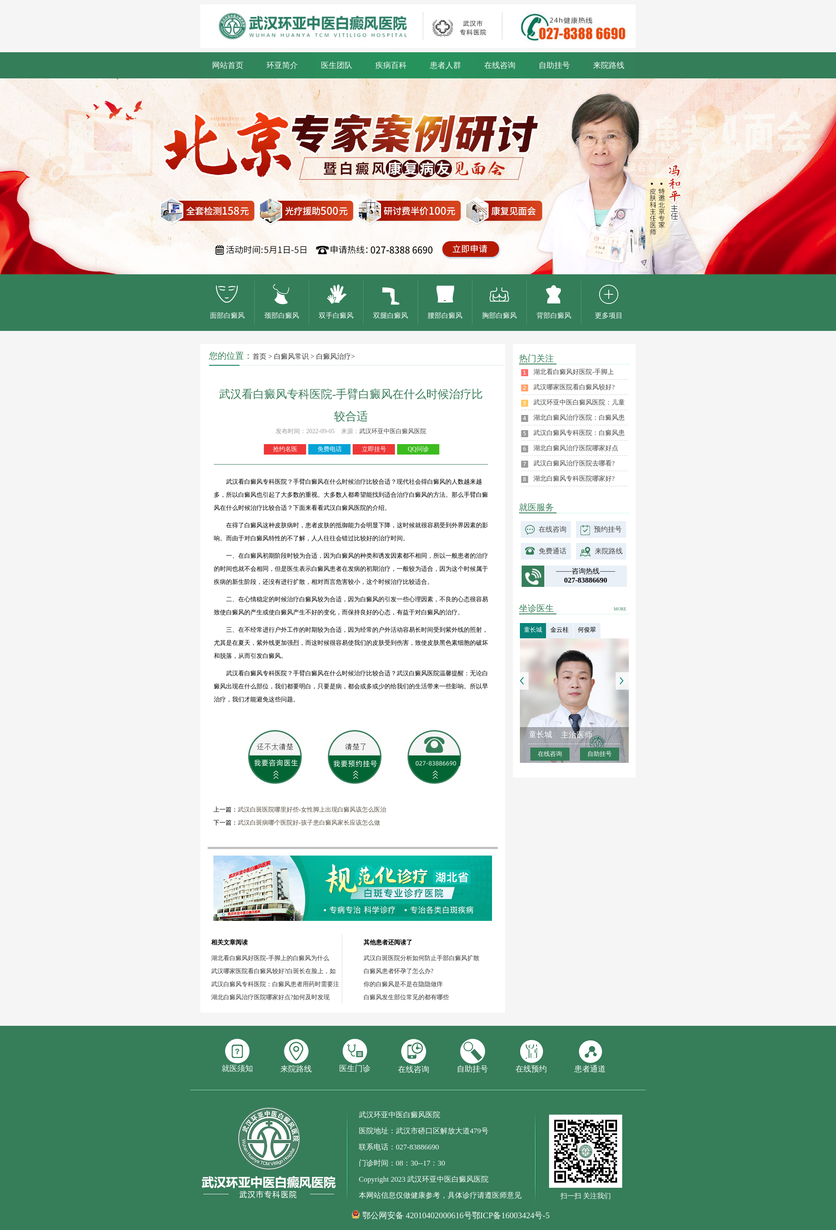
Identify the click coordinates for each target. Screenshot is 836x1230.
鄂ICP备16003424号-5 (510, 1215)
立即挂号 (374, 449)
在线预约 (531, 1056)
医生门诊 (355, 1056)
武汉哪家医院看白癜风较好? (574, 387)
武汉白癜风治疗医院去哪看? (574, 463)
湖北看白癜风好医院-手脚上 (573, 371)
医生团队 (336, 65)
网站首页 (227, 65)
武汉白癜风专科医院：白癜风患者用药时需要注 (275, 984)
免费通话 (552, 551)
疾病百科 (391, 65)
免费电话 (329, 449)
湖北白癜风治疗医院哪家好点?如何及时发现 (270, 997)
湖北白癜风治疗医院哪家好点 (575, 448)
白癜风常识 (291, 356)
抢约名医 (285, 449)
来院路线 (608, 65)
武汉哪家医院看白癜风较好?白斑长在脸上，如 (273, 971)
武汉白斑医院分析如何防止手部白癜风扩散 (421, 958)
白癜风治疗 (333, 356)
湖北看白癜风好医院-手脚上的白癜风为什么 (270, 958)
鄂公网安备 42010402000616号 (417, 1215)
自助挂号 (554, 65)
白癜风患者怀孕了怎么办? (398, 971)
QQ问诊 (418, 449)
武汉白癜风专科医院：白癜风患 (579, 432)
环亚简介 (282, 65)
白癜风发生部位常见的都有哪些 (406, 997)
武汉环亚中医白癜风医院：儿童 (579, 402)
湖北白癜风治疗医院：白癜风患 (579, 417)
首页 (259, 356)
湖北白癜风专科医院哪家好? (574, 478)
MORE (620, 609)
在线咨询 (500, 65)
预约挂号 (608, 529)
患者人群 (445, 65)
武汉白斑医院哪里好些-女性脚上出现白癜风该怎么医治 (312, 809)
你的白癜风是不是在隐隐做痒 (403, 984)
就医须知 (237, 1056)
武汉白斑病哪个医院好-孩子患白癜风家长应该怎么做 (309, 822)
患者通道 (590, 1056)
